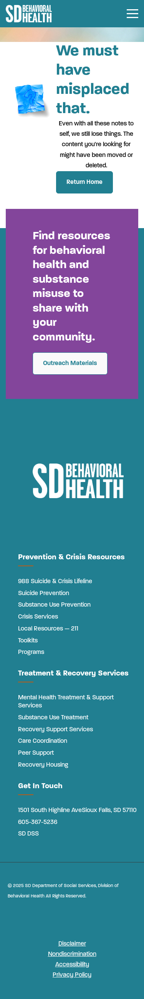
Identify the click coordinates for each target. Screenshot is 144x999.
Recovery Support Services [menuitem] (55, 730)
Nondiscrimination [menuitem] (72, 954)
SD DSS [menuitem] (28, 834)
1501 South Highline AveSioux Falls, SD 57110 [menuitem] (77, 810)
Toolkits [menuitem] (28, 641)
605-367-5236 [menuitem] (37, 822)
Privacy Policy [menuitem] (72, 975)
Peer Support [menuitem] (36, 753)
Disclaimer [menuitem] (72, 944)
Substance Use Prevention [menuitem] (54, 605)
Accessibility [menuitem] (72, 965)
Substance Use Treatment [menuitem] (53, 718)
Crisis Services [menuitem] (38, 617)
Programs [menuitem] (31, 652)
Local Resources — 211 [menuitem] (48, 629)
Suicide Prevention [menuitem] (43, 593)
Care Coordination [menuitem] (42, 741)
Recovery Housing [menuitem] (43, 765)
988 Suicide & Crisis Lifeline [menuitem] (55, 582)
